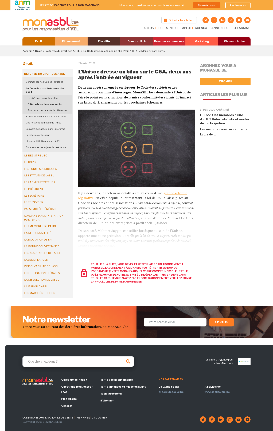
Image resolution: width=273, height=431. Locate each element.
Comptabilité (137, 41)
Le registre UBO (35, 155)
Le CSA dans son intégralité (43, 98)
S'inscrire (221, 322)
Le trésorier (33, 202)
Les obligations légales (42, 273)
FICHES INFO (167, 28)
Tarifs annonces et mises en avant (123, 386)
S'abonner (225, 81)
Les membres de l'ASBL (40, 226)
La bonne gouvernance (41, 246)
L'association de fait (39, 239)
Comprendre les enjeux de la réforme (46, 147)
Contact (66, 405)
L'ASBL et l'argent (37, 259)
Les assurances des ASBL (42, 253)
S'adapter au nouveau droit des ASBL (46, 116)
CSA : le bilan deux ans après (45, 104)
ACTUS (148, 28)
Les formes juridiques (40, 169)
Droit (38, 41)
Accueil (27, 50)
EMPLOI (185, 28)
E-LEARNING (241, 28)
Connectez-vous (207, 5)
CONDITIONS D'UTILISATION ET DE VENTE (47, 417)
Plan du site (69, 398)
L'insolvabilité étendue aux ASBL (43, 141)
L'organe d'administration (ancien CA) (44, 217)
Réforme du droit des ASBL (62, 50)
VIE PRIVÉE (83, 417)
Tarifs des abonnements (116, 379)
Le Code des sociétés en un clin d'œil (105, 50)
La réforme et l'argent (38, 135)
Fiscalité (104, 41)
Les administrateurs (39, 182)
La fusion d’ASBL (36, 286)
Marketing (201, 41)
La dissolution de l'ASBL (41, 279)
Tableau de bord (111, 393)
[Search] (78, 361)
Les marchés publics (39, 293)
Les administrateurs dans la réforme (45, 128)
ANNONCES (219, 28)
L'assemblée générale (40, 209)
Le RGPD (30, 162)
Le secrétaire (34, 195)
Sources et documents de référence (47, 110)
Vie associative (234, 41)
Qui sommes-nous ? (74, 379)
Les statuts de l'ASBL (39, 175)
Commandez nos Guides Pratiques (44, 81)
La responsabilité (37, 233)
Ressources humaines (169, 41)
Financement (71, 41)
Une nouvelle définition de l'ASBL (43, 122)
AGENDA (201, 28)
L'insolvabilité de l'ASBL (41, 266)
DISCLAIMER (99, 417)
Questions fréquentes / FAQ (77, 389)
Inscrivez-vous (238, 5)
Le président (33, 188)
